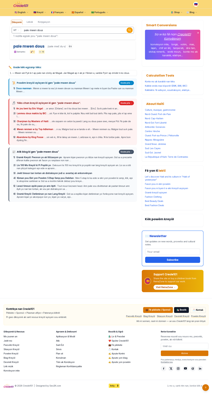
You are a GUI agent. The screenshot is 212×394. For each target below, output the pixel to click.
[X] (171, 368)
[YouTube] (185, 368)
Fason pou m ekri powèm (157, 184)
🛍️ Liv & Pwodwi (116, 336)
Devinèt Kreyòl (181, 316)
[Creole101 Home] (20, 4)
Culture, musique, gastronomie (160, 110)
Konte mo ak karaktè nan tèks (160, 81)
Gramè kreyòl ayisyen (156, 192)
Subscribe (172, 259)
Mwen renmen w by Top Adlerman (35, 129)
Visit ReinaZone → (166, 287)
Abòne (184, 353)
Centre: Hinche (152, 131)
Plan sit (59, 353)
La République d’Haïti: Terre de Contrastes (166, 157)
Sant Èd (60, 345)
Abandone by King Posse (30, 137)
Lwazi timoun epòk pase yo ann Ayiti (36, 186)
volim (183, 44)
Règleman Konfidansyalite (69, 366)
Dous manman (24, 88)
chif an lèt (164, 48)
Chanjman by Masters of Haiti (33, 121)
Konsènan (61, 357)
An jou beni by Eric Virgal (29, 108)
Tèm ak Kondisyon (65, 362)
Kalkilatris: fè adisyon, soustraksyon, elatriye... (168, 90)
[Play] (70, 46)
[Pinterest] (193, 368)
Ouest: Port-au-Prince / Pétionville (162, 135)
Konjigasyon (44, 22)
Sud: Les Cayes (153, 148)
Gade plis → (126, 83)
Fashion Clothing (153, 196)
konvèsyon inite (159, 44)
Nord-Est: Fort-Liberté (156, 122)
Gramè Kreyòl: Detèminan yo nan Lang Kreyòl (41, 194)
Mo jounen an (10, 336)
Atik (58, 340)
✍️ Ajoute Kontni (116, 353)
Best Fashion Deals (154, 205)
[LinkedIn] (200, 368)
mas (191, 44)
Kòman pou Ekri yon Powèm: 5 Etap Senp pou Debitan (45, 178)
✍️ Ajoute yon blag (117, 357)
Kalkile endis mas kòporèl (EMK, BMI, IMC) (166, 85)
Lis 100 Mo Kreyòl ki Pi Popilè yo (34, 165)
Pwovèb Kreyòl (134, 316)
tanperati (178, 48)
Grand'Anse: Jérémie (155, 144)
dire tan (190, 48)
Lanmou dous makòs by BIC (32, 113)
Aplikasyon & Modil (65, 336)
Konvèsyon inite (12, 370)
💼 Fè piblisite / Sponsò (158, 309)
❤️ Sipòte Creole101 (118, 340)
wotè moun (173, 51)
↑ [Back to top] (206, 387)
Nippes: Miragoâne (154, 139)
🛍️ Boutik (181, 309)
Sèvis (59, 349)
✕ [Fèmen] (198, 32)
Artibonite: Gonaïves (155, 127)
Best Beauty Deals (154, 201)
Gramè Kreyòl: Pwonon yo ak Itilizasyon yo (39, 157)
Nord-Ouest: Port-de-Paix (158, 114)
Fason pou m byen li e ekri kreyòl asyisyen (166, 188)
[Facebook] (163, 368)
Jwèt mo (8, 340)
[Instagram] (178, 368)
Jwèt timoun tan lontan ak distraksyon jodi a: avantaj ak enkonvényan (54, 173)
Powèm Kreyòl (198, 316)
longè (174, 44)
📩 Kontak (198, 310)
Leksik (30, 22)
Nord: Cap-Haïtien (154, 118)
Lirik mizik (8, 366)
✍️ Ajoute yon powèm (119, 362)
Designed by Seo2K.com (48, 385)
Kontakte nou (167, 362)
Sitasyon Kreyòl (165, 316)
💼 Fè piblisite (115, 345)
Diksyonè (17, 22)
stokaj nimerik (157, 51)
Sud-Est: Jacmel (153, 152)
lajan (153, 48)
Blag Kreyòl (149, 316)
